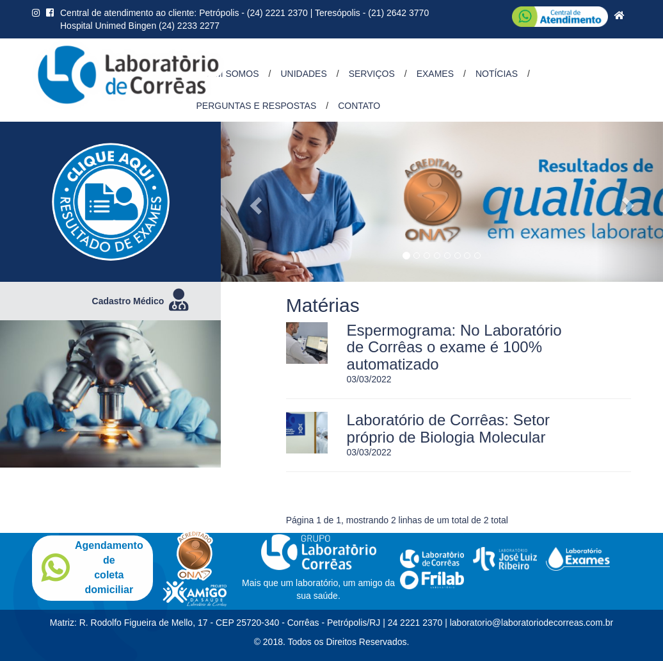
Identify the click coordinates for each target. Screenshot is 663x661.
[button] (254, 202)
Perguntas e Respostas (256, 106)
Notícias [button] (496, 74)
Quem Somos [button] (227, 74)
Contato (359, 106)
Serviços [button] (372, 74)
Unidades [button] (303, 74)
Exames (435, 74)
